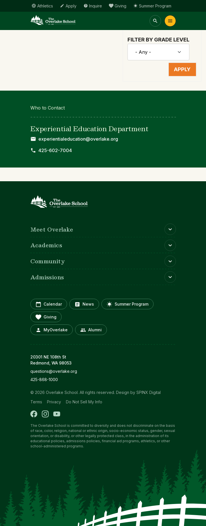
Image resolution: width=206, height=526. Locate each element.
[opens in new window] (103, 371)
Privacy (54, 401)
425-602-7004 (55, 150)
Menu (170, 21)
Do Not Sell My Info (84, 401)
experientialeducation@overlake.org (78, 139)
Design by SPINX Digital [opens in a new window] (138, 392)
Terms (36, 401)
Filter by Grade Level (158, 39)
